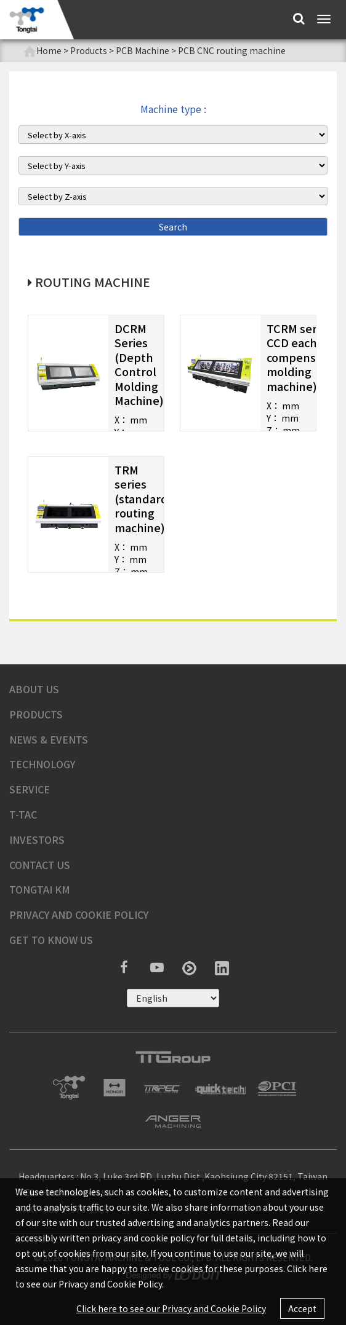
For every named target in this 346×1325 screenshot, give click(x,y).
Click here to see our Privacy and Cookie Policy (171, 1308)
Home (42, 50)
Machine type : (173, 109)
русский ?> (173, 998)
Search (173, 227)
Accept (302, 1308)
